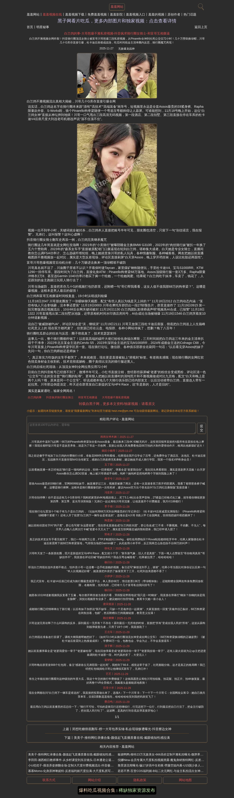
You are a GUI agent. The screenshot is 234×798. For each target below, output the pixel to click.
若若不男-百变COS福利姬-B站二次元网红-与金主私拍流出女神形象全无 (165, 771)
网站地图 (185, 780)
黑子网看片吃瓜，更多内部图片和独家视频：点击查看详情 (117, 20)
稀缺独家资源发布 (137, 790)
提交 (201, 428)
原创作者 (174, 14)
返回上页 (200, 27)
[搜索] (200, 5)
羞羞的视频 (156, 14)
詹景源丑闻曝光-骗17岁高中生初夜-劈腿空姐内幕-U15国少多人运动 (162, 765)
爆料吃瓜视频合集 (97, 790)
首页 (30, 27)
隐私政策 (139, 780)
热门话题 (189, 14)
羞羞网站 (33, 14)
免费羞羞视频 (97, 14)
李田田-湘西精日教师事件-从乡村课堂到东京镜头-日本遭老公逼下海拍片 (75, 760)
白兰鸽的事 (35, 397)
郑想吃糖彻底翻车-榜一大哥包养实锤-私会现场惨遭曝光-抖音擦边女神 (121, 729)
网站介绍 (94, 780)
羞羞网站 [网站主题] (117, 6)
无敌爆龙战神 (126, 48)
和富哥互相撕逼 (87, 397)
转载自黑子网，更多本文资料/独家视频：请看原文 (117, 404)
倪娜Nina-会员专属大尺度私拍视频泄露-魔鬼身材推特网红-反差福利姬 (164, 760)
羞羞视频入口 (135, 14)
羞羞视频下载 (74, 14)
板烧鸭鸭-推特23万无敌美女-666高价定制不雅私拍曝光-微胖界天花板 (163, 754)
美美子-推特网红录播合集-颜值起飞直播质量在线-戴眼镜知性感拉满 (122, 737)
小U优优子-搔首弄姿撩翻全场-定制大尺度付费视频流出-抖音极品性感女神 (76, 765)
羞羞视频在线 (52, 14)
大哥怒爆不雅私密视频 (115, 397)
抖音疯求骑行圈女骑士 (60, 397)
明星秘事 (42, 27)
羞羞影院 (116, 14)
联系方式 (49, 780)
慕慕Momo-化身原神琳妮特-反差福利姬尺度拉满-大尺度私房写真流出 (74, 771)
